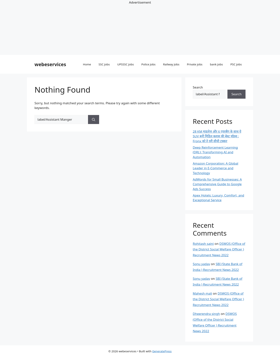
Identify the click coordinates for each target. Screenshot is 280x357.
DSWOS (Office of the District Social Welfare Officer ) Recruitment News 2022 (219, 249)
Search (198, 87)
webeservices (50, 64)
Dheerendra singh (206, 314)
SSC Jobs (104, 64)
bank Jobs (216, 64)
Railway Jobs (171, 64)
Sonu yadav (201, 264)
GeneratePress (162, 351)
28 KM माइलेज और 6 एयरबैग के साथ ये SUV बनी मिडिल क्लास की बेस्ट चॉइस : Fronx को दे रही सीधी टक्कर (217, 136)
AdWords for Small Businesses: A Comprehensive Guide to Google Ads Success (217, 184)
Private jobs (194, 64)
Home (87, 64)
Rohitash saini (203, 243)
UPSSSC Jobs (125, 64)
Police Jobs (148, 64)
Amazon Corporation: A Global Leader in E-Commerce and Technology (215, 168)
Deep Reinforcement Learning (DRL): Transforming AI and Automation (215, 152)
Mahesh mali (202, 293)
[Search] (93, 119)
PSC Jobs (236, 64)
